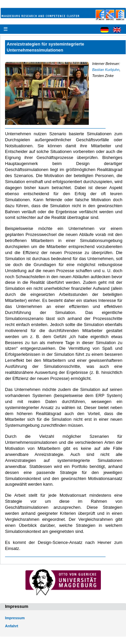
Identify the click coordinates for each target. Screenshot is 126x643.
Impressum (15, 618)
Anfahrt (11, 626)
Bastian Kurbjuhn (105, 70)
